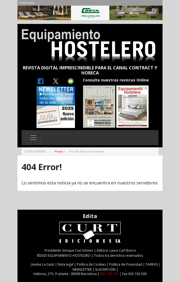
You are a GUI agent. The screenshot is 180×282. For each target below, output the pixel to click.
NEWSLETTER (82, 269)
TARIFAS (152, 264)
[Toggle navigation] (33, 137)
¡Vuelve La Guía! (42, 264)
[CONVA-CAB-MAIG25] (90, 14)
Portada (59, 151)
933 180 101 (109, 274)
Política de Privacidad (125, 264)
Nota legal (65, 264)
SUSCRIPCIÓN (105, 269)
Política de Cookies (91, 264)
